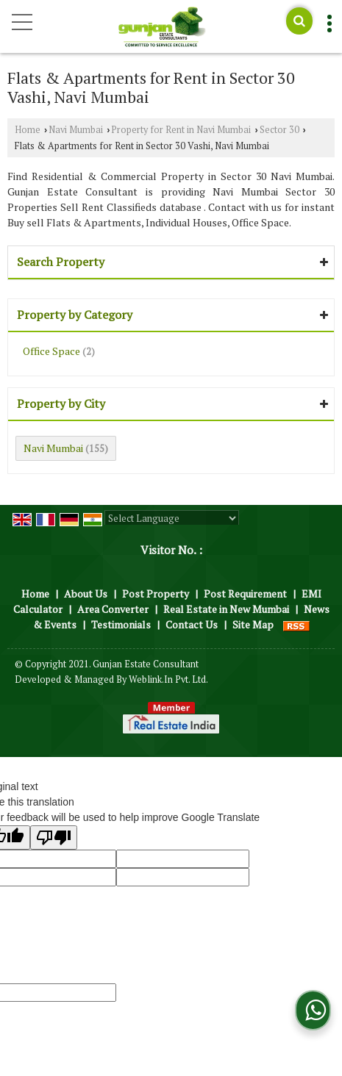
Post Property (155, 593)
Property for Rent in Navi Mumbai (181, 129)
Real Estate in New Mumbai (226, 609)
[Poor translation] (53, 837)
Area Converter (113, 609)
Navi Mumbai (76, 129)
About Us (85, 593)
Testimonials (121, 624)
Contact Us (191, 624)
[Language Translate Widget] (171, 518)
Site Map (253, 624)
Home (27, 129)
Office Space (51, 351)
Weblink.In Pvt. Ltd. (168, 679)
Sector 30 (279, 129)
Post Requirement (245, 593)
